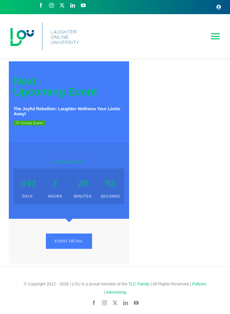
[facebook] (41, 5)
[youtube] (83, 5)
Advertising (116, 292)
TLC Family (139, 284)
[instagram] (51, 5)
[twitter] (62, 5)
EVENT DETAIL (69, 241)
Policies (199, 284)
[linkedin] (72, 5)
